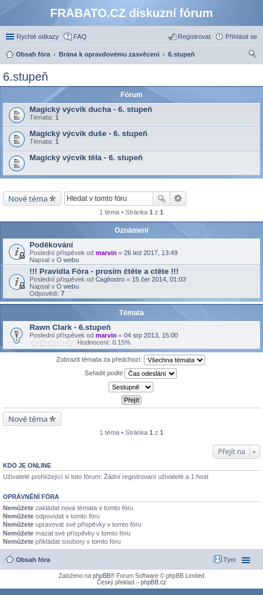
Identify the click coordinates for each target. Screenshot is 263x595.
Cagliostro (110, 279)
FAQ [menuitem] (80, 36)
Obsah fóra (33, 559)
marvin (106, 252)
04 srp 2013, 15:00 (151, 335)
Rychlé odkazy (38, 36)
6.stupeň (25, 76)
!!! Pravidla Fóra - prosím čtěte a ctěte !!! (104, 271)
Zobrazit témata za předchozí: (131, 360)
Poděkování (51, 244)
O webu (68, 259)
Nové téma (28, 198)
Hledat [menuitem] (252, 55)
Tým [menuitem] (229, 559)
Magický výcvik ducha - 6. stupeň (90, 109)
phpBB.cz (153, 582)
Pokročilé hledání (178, 198)
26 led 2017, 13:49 (150, 252)
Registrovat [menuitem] (194, 36)
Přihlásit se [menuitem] (241, 36)
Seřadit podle (131, 373)
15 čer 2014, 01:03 (159, 279)
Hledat (161, 198)
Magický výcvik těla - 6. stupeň (86, 157)
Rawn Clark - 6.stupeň (70, 327)
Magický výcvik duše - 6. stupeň (88, 133)
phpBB (101, 576)
